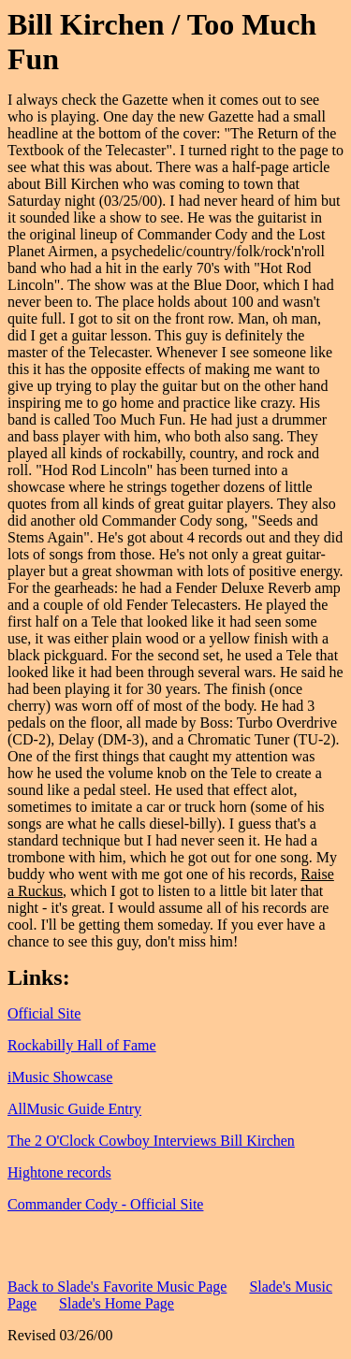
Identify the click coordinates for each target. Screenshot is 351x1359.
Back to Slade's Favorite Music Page (117, 1286)
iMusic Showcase (59, 1077)
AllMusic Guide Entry (74, 1109)
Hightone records (59, 1172)
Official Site (43, 1013)
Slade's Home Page (116, 1303)
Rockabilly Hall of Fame (81, 1045)
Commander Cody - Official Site (105, 1204)
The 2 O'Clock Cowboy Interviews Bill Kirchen (151, 1141)
